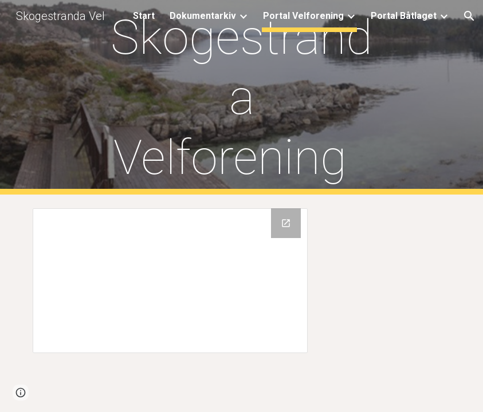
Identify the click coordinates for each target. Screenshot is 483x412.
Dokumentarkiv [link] (203, 15)
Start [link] (144, 15)
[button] (469, 16)
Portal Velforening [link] (303, 15)
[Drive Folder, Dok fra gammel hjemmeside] (170, 280)
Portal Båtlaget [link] (404, 15)
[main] (241, 97)
